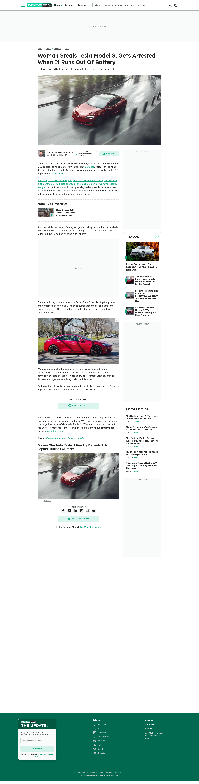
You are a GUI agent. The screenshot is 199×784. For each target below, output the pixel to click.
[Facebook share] (63, 510)
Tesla (48, 49)
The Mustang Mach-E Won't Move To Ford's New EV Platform (142, 417)
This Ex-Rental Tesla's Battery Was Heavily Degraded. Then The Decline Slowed (142, 441)
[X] (96, 728)
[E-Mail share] (93, 510)
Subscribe (37, 748)
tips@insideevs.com (90, 527)
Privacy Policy (42, 754)
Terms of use (119, 772)
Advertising (150, 724)
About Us (149, 720)
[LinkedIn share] (75, 510)
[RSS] (97, 745)
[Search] (170, 5)
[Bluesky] (98, 749)
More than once (54, 431)
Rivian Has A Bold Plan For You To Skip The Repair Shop (142, 453)
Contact (148, 729)
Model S (57, 49)
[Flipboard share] (81, 510)
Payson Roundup (54, 438)
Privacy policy (79, 772)
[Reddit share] (87, 510)
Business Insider (76, 438)
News (57, 5)
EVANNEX (47, 501)
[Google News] (101, 736)
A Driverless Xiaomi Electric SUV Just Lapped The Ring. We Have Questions (141, 465)
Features (82, 5)
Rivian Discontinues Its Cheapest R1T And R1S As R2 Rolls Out (141, 428)
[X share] (69, 510)
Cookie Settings (106, 772)
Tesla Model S (57, 173)
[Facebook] (99, 724)
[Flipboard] (99, 732)
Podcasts (108, 5)
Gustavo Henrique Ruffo (62, 152)
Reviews (69, 5)
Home (40, 49)
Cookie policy (92, 772)
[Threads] (99, 753)
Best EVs (141, 5)
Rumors (137, 422)
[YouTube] (99, 741)
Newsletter (129, 5)
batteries (89, 167)
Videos (98, 5)
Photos (118, 5)
